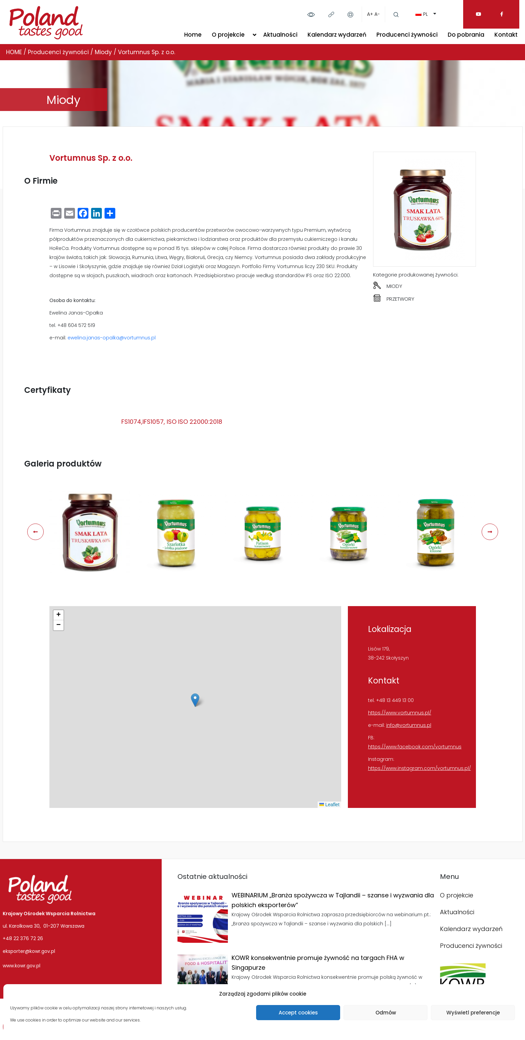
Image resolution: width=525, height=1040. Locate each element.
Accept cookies (298, 1012)
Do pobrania (466, 35)
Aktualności (280, 35)
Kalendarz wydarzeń (337, 35)
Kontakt (506, 35)
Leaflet (329, 804)
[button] (195, 700)
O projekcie (228, 35)
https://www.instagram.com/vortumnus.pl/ (419, 768)
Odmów (385, 1012)
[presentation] (35, 532)
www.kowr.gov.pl (21, 965)
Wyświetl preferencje (473, 1012)
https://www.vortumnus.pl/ (399, 712)
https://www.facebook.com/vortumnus (414, 746)
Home (193, 35)
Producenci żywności (407, 35)
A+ (370, 14)
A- (377, 14)
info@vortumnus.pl (408, 725)
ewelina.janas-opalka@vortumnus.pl (112, 337)
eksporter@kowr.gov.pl (29, 951)
